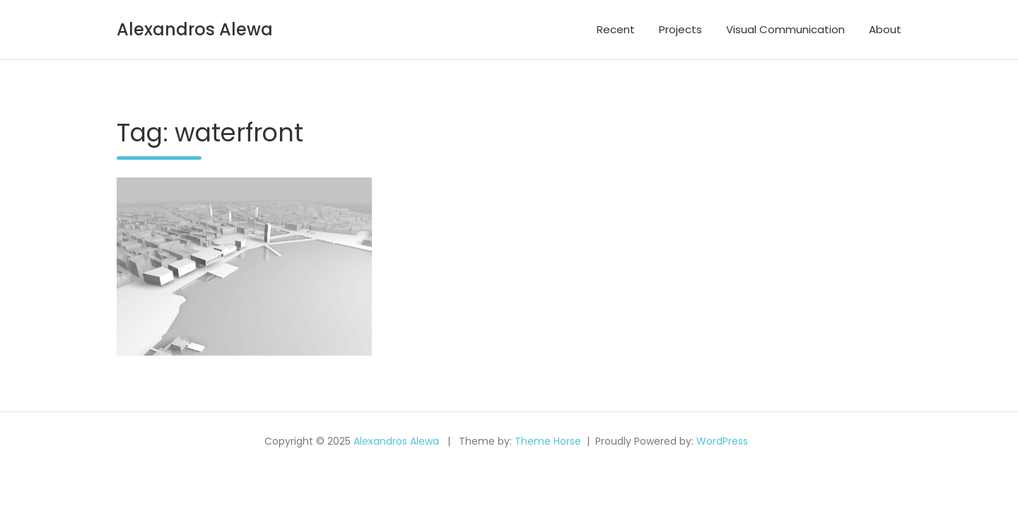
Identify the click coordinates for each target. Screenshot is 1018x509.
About (885, 29)
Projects (680, 29)
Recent (616, 29)
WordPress (722, 441)
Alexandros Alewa (195, 29)
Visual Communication (785, 29)
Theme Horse (548, 441)
